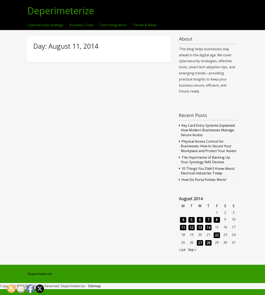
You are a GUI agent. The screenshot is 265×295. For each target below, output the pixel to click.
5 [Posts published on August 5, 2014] (191, 219)
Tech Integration (113, 25)
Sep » (192, 249)
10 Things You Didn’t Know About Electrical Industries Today (207, 170)
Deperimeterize (60, 11)
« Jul (182, 249)
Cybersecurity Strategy (45, 25)
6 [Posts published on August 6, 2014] (200, 219)
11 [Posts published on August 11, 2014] (183, 227)
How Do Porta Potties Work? (204, 179)
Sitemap (94, 286)
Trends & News (144, 25)
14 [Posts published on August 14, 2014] (208, 227)
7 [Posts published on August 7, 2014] (208, 219)
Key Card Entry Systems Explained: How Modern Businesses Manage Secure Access (208, 130)
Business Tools (81, 25)
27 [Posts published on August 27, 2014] (200, 243)
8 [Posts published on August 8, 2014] (217, 219)
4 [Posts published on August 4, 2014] (183, 219)
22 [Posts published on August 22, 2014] (217, 235)
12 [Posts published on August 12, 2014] (191, 227)
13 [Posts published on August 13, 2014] (200, 227)
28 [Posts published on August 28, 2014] (208, 243)
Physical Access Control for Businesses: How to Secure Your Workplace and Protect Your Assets (208, 146)
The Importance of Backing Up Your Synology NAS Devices (205, 159)
